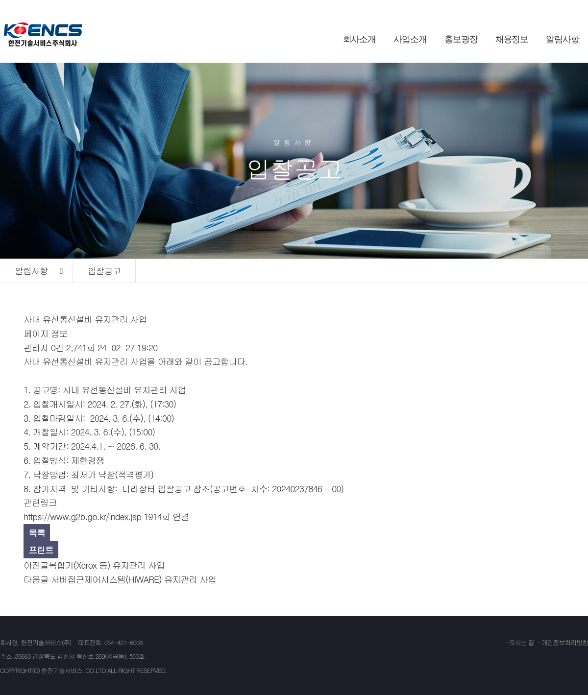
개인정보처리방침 (564, 642)
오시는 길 (521, 642)
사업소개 (410, 39)
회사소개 (359, 39)
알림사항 (562, 39)
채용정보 (512, 39)
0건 (57, 347)
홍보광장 (461, 39)
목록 (36, 533)
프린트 (40, 550)
